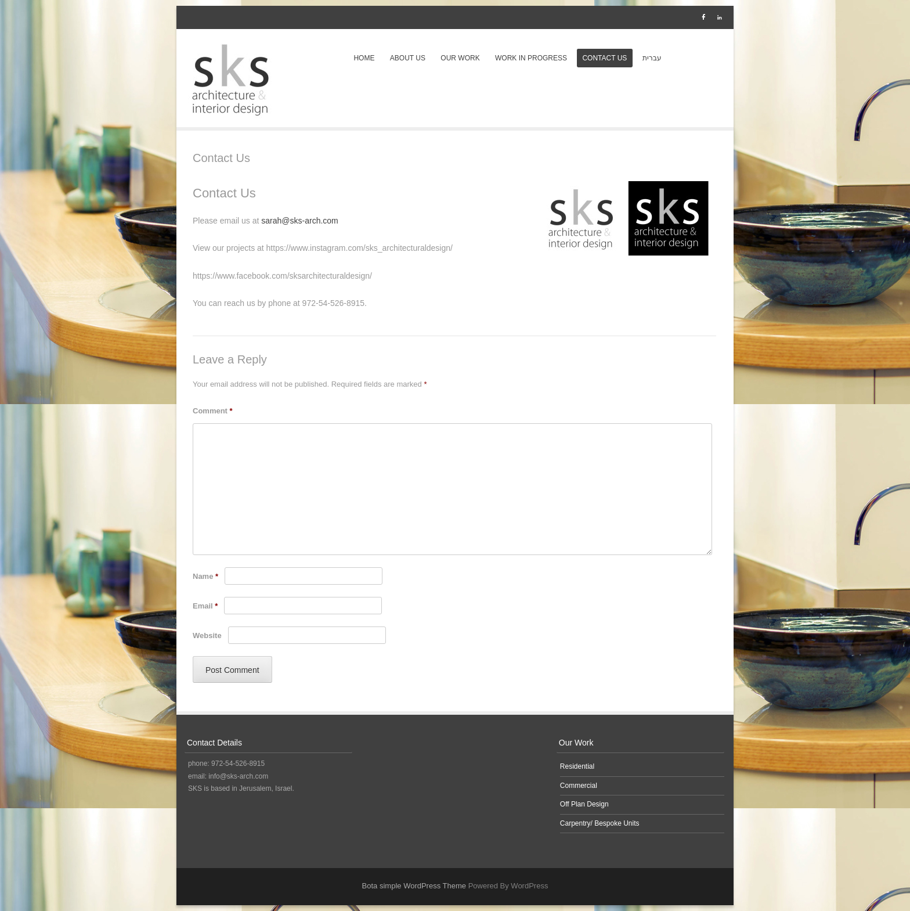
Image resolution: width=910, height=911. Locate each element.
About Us (407, 58)
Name (205, 576)
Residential (577, 766)
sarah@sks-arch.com (299, 220)
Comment (213, 410)
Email (205, 606)
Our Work (459, 58)
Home (363, 58)
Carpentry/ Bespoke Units (600, 823)
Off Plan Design (584, 804)
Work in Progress (531, 58)
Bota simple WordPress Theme (414, 885)
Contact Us (604, 58)
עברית (652, 58)
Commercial (578, 786)
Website (207, 635)
